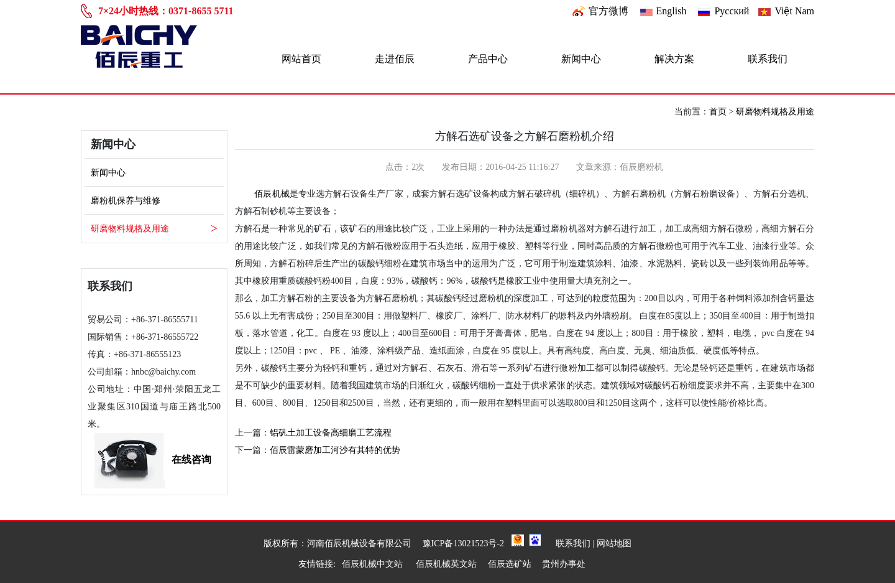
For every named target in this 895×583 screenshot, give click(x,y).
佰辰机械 (271, 193)
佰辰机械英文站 (446, 564)
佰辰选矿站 (509, 564)
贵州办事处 (563, 564)
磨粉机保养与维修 (125, 200)
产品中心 (488, 59)
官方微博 (608, 11)
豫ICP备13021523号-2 (463, 543)
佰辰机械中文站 (373, 564)
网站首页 (301, 59)
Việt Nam (794, 11)
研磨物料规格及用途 (775, 111)
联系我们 (767, 59)
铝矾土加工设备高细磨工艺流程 (331, 432)
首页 (718, 111)
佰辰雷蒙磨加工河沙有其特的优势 (335, 450)
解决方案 (674, 59)
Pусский (731, 11)
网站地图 (614, 543)
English (671, 11)
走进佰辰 (395, 59)
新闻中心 (581, 59)
